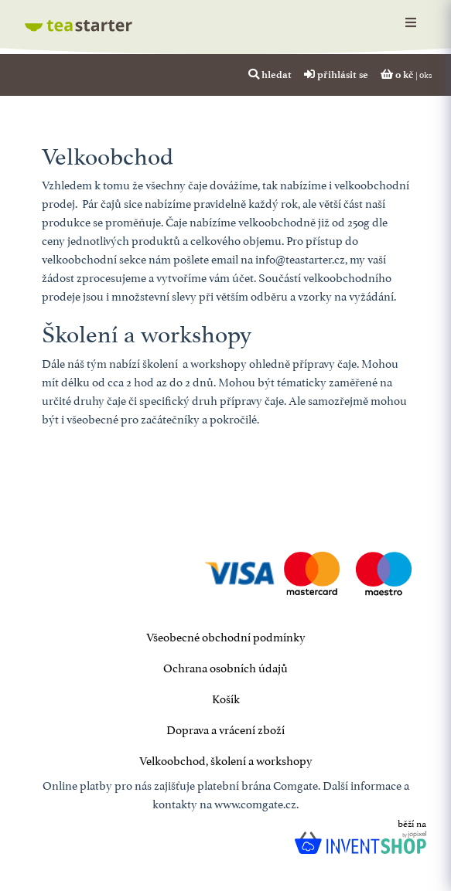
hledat (270, 74)
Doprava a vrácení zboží (225, 728)
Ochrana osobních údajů (225, 666)
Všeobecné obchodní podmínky (226, 635)
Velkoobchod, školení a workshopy (226, 759)
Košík (226, 697)
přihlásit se (336, 74)
